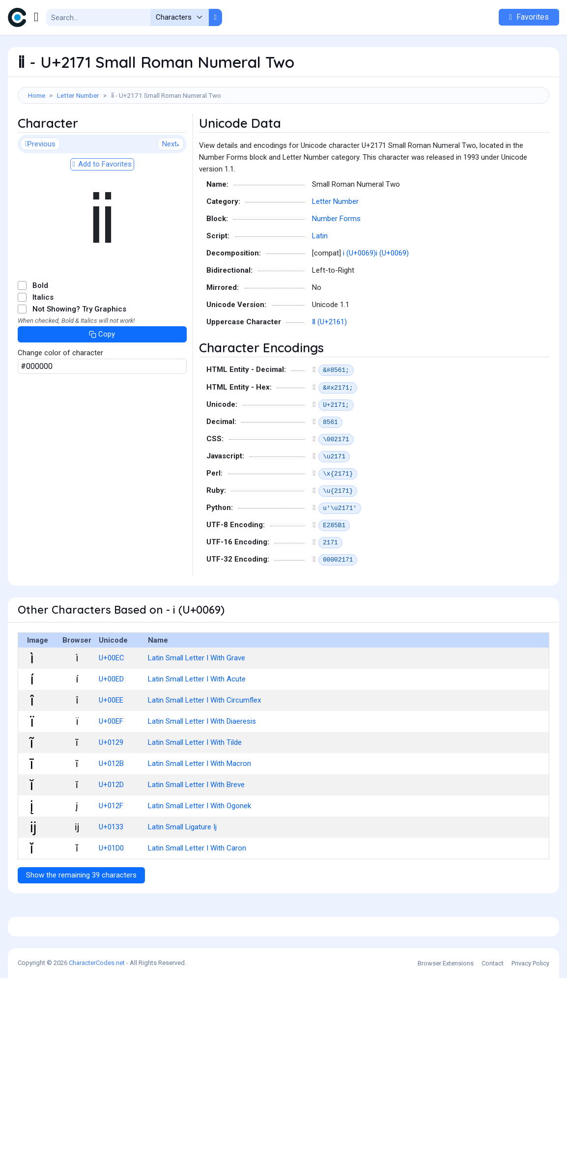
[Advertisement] (283, 135)
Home (36, 95)
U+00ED (111, 723)
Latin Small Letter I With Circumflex (204, 744)
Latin (320, 280)
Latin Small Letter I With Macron (199, 807)
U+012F (111, 850)
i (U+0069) (359, 297)
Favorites (529, 17)
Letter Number (78, 95)
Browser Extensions (446, 1145)
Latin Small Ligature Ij (182, 871)
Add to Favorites (102, 208)
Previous (40, 188)
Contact (493, 1145)
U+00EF (111, 765)
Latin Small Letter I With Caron (197, 892)
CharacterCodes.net (97, 1144)
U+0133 (111, 871)
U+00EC (111, 702)
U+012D (111, 828)
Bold (40, 329)
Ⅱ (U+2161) (329, 366)
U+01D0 (111, 892)
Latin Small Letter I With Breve (196, 828)
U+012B (111, 807)
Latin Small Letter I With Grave (196, 702)
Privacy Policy (530, 1145)
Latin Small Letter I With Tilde (195, 786)
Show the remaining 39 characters (81, 919)
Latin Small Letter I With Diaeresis (202, 765)
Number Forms (336, 262)
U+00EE (111, 744)
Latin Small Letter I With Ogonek (199, 850)
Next (170, 188)
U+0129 (111, 786)
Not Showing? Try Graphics (79, 353)
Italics (43, 341)
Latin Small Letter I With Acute (197, 723)
